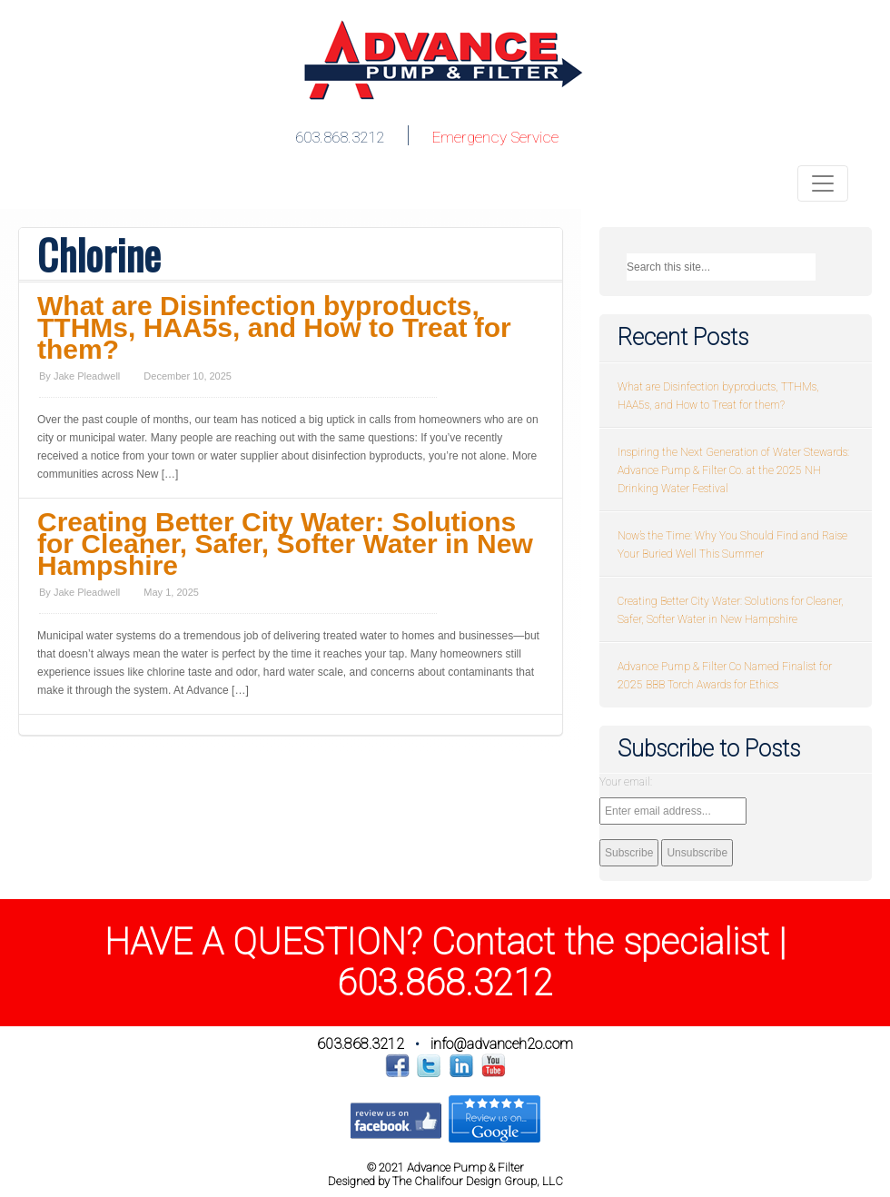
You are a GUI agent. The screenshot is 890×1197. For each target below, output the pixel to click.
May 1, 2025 (171, 592)
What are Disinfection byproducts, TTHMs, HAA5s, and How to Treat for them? (274, 327)
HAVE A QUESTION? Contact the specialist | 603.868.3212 (445, 962)
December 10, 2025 (187, 376)
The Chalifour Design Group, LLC (477, 1181)
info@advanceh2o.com (501, 1044)
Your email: (625, 782)
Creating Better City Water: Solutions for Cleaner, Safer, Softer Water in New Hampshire (285, 543)
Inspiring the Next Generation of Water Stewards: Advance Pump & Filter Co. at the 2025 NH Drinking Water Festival (733, 470)
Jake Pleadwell (87, 376)
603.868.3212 (339, 137)
